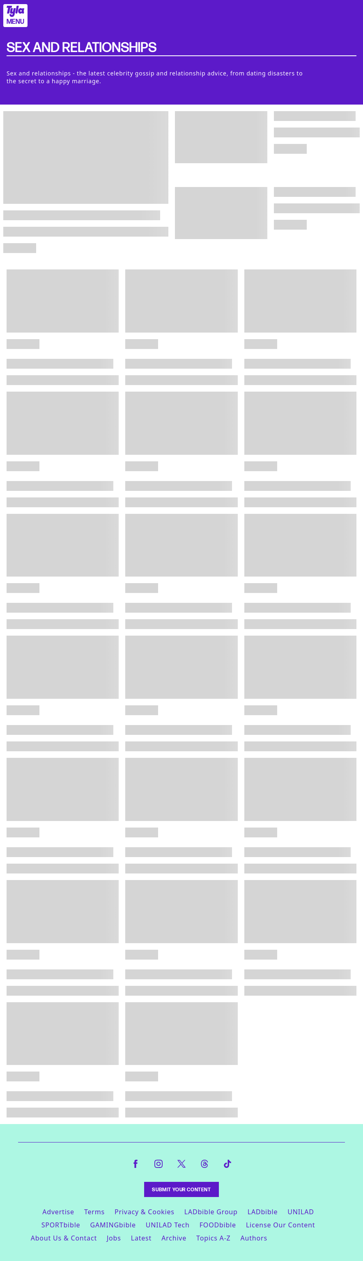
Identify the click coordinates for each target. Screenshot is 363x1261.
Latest (141, 1238)
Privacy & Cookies (145, 1211)
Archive (173, 1238)
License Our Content (280, 1224)
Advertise (58, 1211)
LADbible (263, 1211)
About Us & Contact (64, 1238)
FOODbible (218, 1224)
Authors (254, 1238)
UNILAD (300, 1211)
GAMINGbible (113, 1224)
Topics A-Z (213, 1238)
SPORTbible (60, 1224)
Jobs (114, 1238)
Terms (94, 1211)
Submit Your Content (181, 1189)
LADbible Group (211, 1211)
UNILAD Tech (168, 1224)
